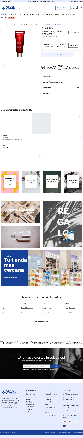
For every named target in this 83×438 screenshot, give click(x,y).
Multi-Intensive (39, 24)
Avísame (73, 45)
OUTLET (47, 413)
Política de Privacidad (63, 432)
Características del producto (53, 82)
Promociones (63, 8)
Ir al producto (41, 156)
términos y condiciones (42, 369)
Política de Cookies (77, 432)
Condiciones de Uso (49, 432)
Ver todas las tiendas (11, 277)
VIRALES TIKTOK (50, 416)
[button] (81, 8)
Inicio (2, 24)
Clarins (15, 24)
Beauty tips (47, 87)
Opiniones (46, 93)
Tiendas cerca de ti (71, 394)
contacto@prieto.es (71, 397)
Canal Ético (48, 410)
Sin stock (57, 54)
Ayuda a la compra (51, 394)
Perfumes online (50, 407)
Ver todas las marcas (41, 321)
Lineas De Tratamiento (26, 24)
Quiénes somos (31, 394)
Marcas (9, 24)
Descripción (47, 76)
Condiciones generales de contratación (30, 404)
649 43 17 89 (69, 400)
